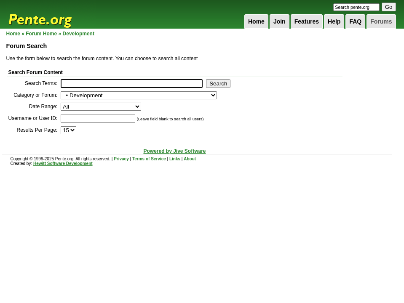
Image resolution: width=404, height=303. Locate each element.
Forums (381, 21)
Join (279, 21)
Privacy (121, 159)
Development (78, 34)
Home (256, 21)
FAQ (355, 21)
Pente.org (51, 14)
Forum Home (41, 34)
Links (174, 159)
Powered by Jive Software (174, 151)
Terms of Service (149, 159)
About (190, 159)
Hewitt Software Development (63, 163)
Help (334, 21)
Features (306, 21)
